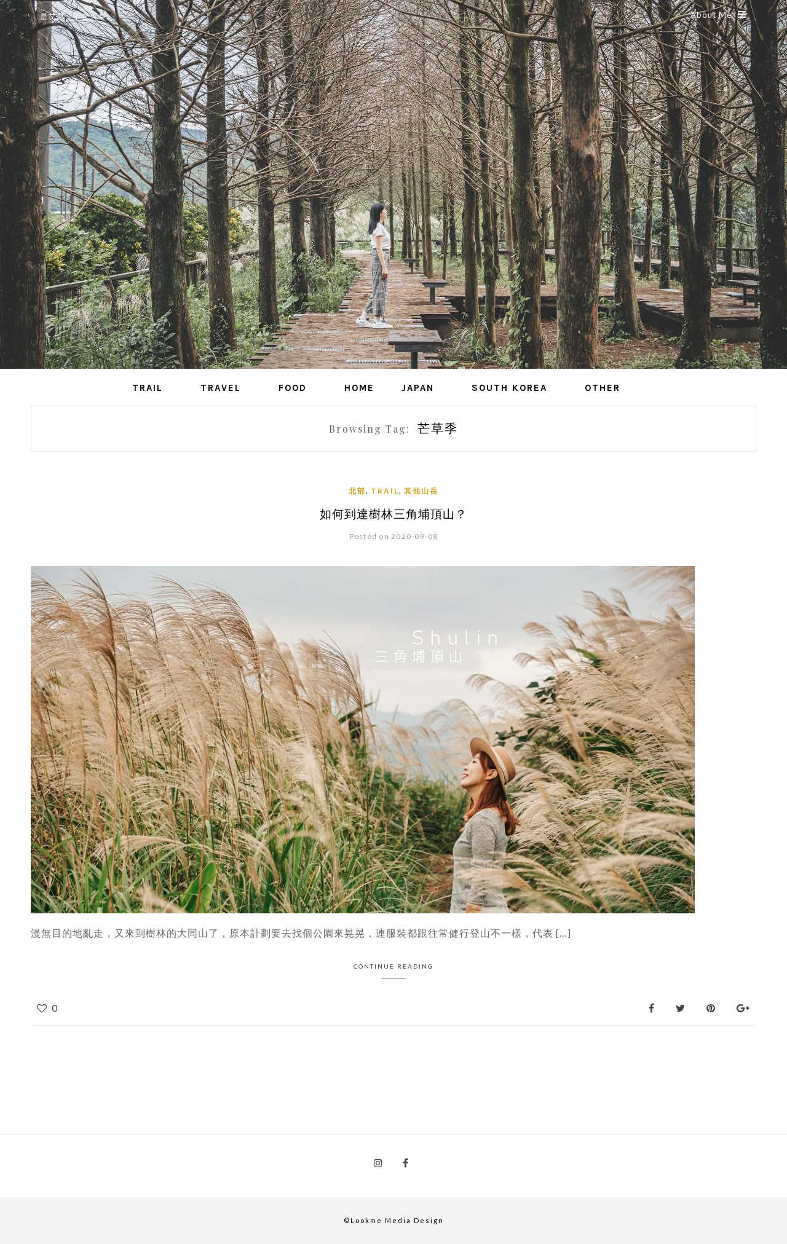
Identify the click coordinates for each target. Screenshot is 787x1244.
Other (602, 387)
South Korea (509, 387)
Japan (417, 387)
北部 (357, 490)
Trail (147, 387)
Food (293, 387)
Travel (220, 387)
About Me (718, 15)
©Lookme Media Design (394, 1220)
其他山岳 (421, 490)
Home (359, 387)
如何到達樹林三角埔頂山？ (393, 513)
